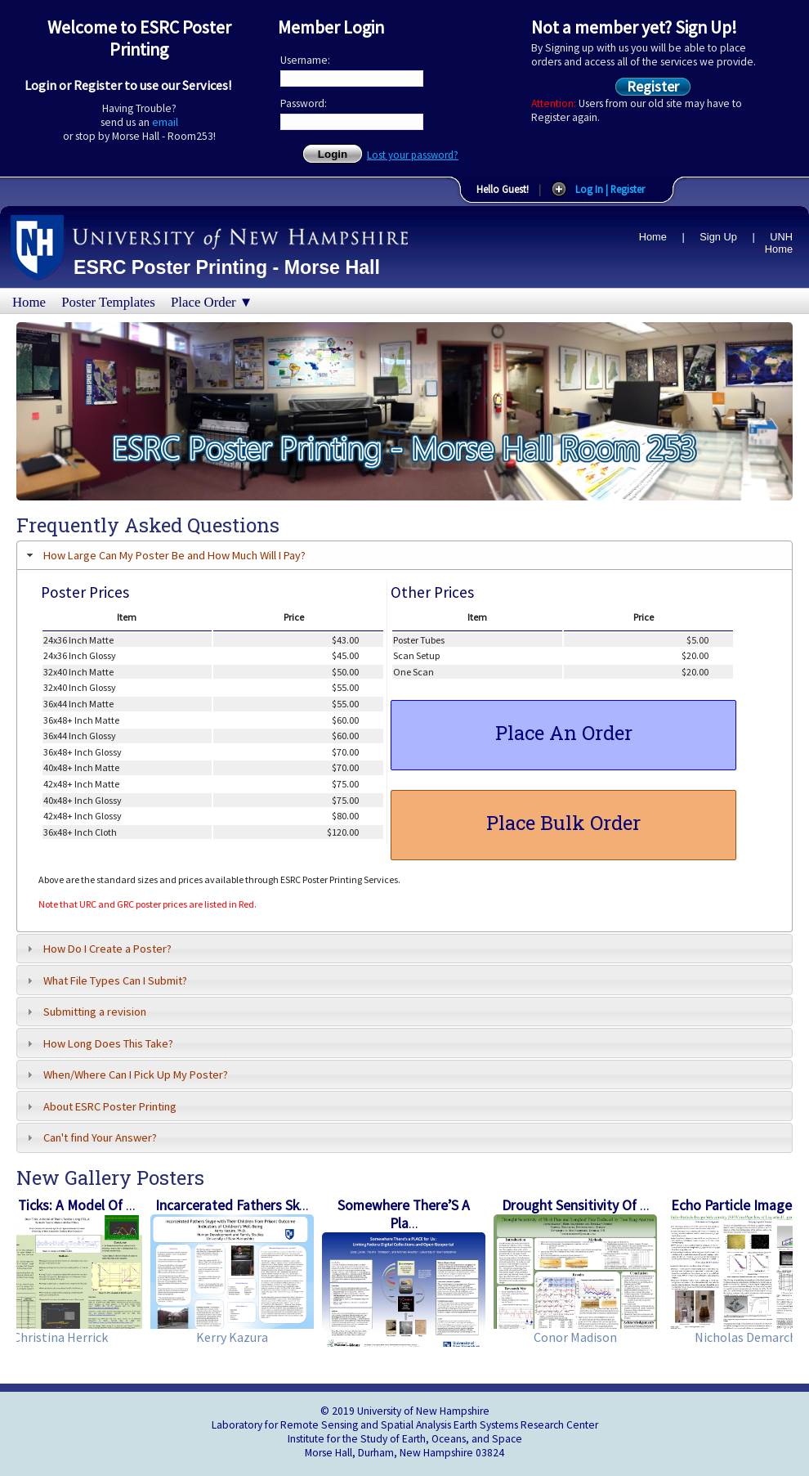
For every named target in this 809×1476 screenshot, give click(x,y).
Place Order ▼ (212, 302)
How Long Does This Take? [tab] (97, 1043)
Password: (303, 103)
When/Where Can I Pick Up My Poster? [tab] (125, 1074)
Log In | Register (610, 188)
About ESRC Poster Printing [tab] (99, 1106)
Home (653, 237)
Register (653, 86)
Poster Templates (108, 302)
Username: (305, 60)
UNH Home (779, 243)
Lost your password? (412, 155)
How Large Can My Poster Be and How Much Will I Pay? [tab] (164, 555)
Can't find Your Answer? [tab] (89, 1137)
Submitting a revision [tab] (84, 1011)
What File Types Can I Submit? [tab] (104, 980)
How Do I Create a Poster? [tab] (97, 948)
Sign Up (718, 237)
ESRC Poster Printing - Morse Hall (227, 267)
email (165, 122)
